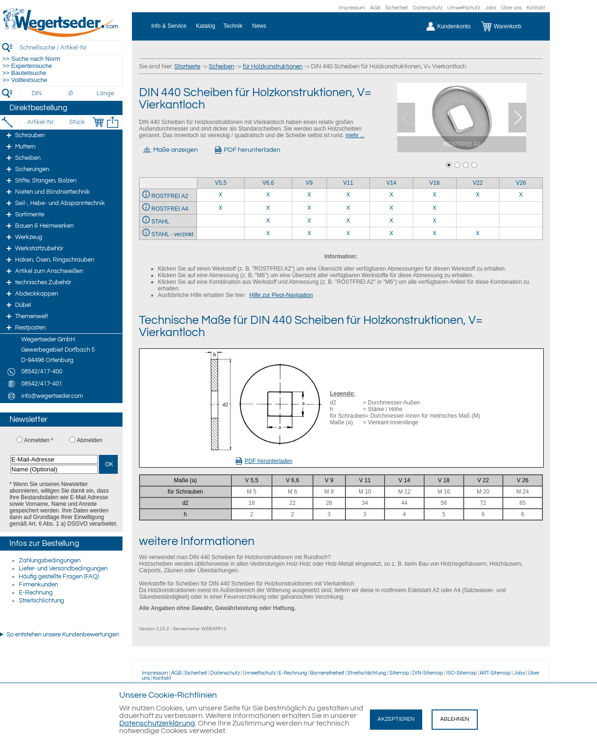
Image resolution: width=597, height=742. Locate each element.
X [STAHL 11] (348, 220)
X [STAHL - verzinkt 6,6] (268, 233)
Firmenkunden (38, 584)
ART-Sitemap (495, 673)
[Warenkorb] (508, 26)
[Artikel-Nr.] (40, 122)
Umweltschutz (463, 7)
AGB (375, 7)
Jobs (490, 7)
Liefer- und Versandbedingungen (63, 568)
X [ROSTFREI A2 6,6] (268, 194)
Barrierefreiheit (327, 673)
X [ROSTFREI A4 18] (434, 208)
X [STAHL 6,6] (268, 220)
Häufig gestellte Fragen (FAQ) (59, 576)
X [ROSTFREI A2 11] (348, 194)
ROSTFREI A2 (169, 196)
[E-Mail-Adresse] (54, 459)
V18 (435, 183)
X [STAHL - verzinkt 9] (309, 233)
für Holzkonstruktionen (273, 66)
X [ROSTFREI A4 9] (309, 208)
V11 (348, 183)
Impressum (352, 7)
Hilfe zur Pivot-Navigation (281, 295)
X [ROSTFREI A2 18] (434, 194)
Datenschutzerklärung (157, 723)
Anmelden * (38, 440)
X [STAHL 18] (434, 220)
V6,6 (268, 183)
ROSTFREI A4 (169, 209)
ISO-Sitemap (461, 673)
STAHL (160, 221)
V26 (521, 183)
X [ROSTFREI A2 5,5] (220, 194)
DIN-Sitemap (427, 673)
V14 (391, 183)
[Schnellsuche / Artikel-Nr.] (70, 47)
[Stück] (76, 122)
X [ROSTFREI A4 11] (348, 208)
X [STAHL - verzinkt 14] (391, 233)
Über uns (511, 7)
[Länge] (105, 93)
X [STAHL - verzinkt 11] (348, 233)
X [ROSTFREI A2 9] (309, 194)
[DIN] (37, 93)
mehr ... (355, 135)
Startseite (187, 66)
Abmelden (89, 440)
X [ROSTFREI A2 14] (391, 194)
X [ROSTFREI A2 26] (521, 194)
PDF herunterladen (264, 461)
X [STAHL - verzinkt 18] (434, 233)
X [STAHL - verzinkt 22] (478, 233)
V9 (309, 183)
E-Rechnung (36, 592)
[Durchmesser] (71, 93)
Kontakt (535, 7)
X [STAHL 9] (309, 220)
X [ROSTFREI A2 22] (478, 194)
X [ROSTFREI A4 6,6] (268, 208)
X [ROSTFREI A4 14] (391, 208)
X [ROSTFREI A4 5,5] (220, 208)
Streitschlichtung (41, 600)
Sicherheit (396, 7)
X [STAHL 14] (391, 220)
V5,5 (221, 183)
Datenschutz (427, 7)
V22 (478, 183)
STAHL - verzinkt (172, 234)
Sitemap (399, 673)
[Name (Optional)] (54, 469)
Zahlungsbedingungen (50, 560)
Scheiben (221, 66)
